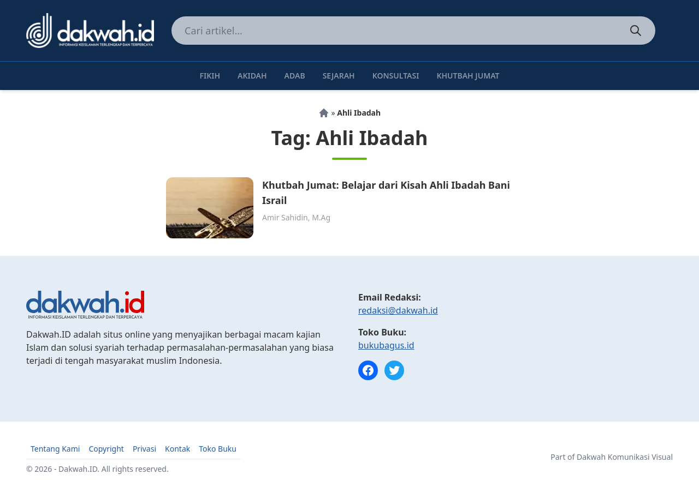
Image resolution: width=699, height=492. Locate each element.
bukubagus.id (386, 345)
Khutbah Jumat (467, 75)
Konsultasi (395, 75)
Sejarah (339, 75)
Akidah (252, 75)
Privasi (144, 448)
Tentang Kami (55, 448)
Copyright (106, 448)
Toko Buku (217, 448)
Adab (295, 75)
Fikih (209, 75)
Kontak (177, 448)
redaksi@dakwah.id (398, 310)
